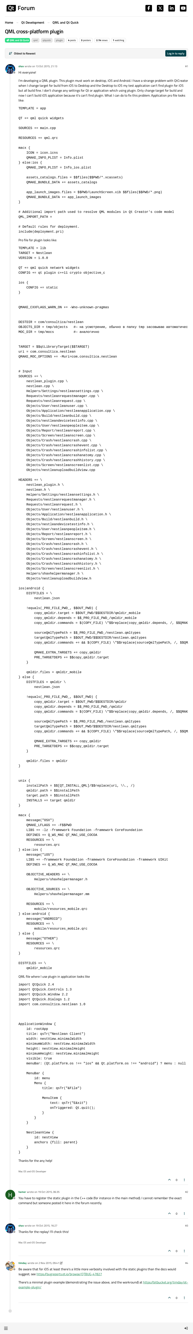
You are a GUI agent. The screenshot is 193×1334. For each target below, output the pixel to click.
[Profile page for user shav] (10, 69)
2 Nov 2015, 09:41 (49, 1263)
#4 (186, 1263)
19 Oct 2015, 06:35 (48, 1192)
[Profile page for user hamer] (10, 1195)
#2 (186, 1192)
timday (22, 1263)
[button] (6, 1328)
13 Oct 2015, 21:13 (46, 66)
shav (21, 66)
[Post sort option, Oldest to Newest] (22, 53)
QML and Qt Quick (17, 40)
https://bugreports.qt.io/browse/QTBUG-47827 (69, 1274)
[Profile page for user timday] (10, 1266)
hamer (22, 1192)
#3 (186, 1225)
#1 (186, 66)
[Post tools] (184, 1180)
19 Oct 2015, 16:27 (46, 1225)
